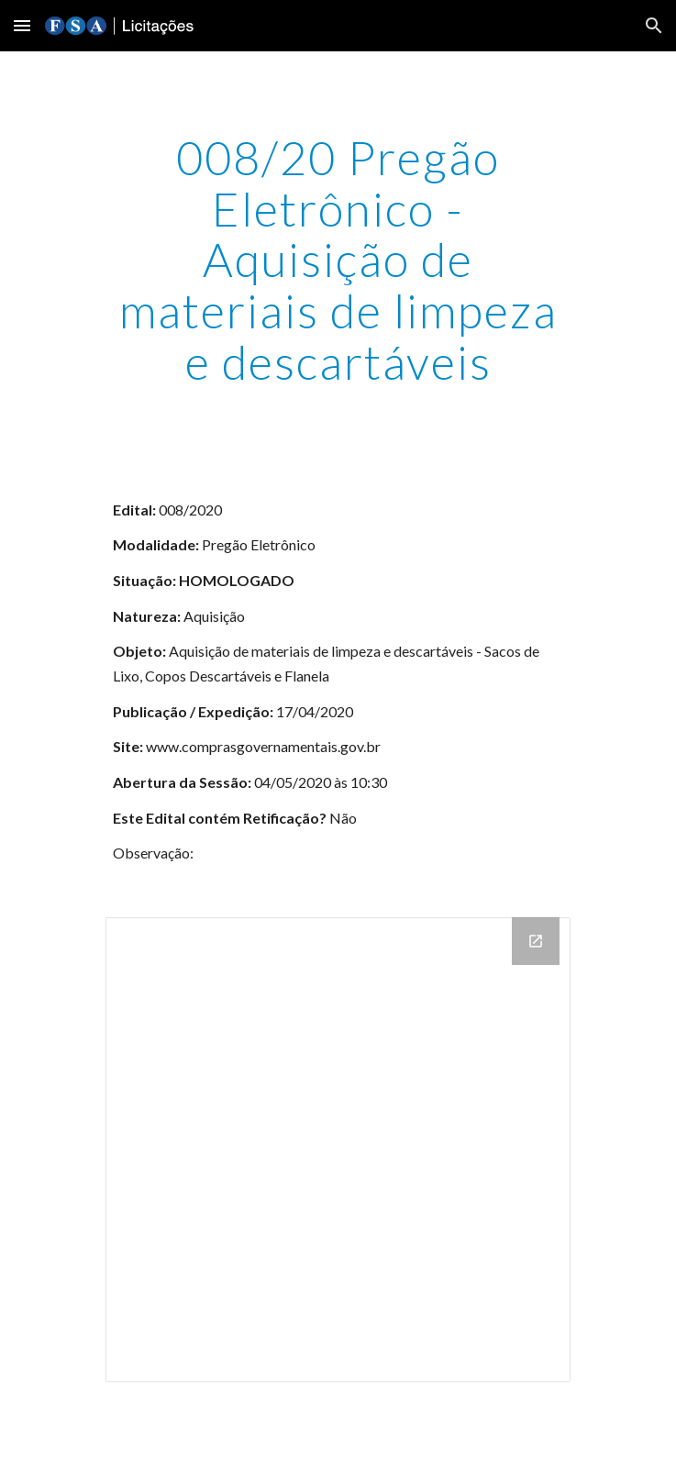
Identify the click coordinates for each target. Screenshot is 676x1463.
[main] (338, 260)
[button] (22, 25)
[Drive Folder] (338, 1149)
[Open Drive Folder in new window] (536, 941)
